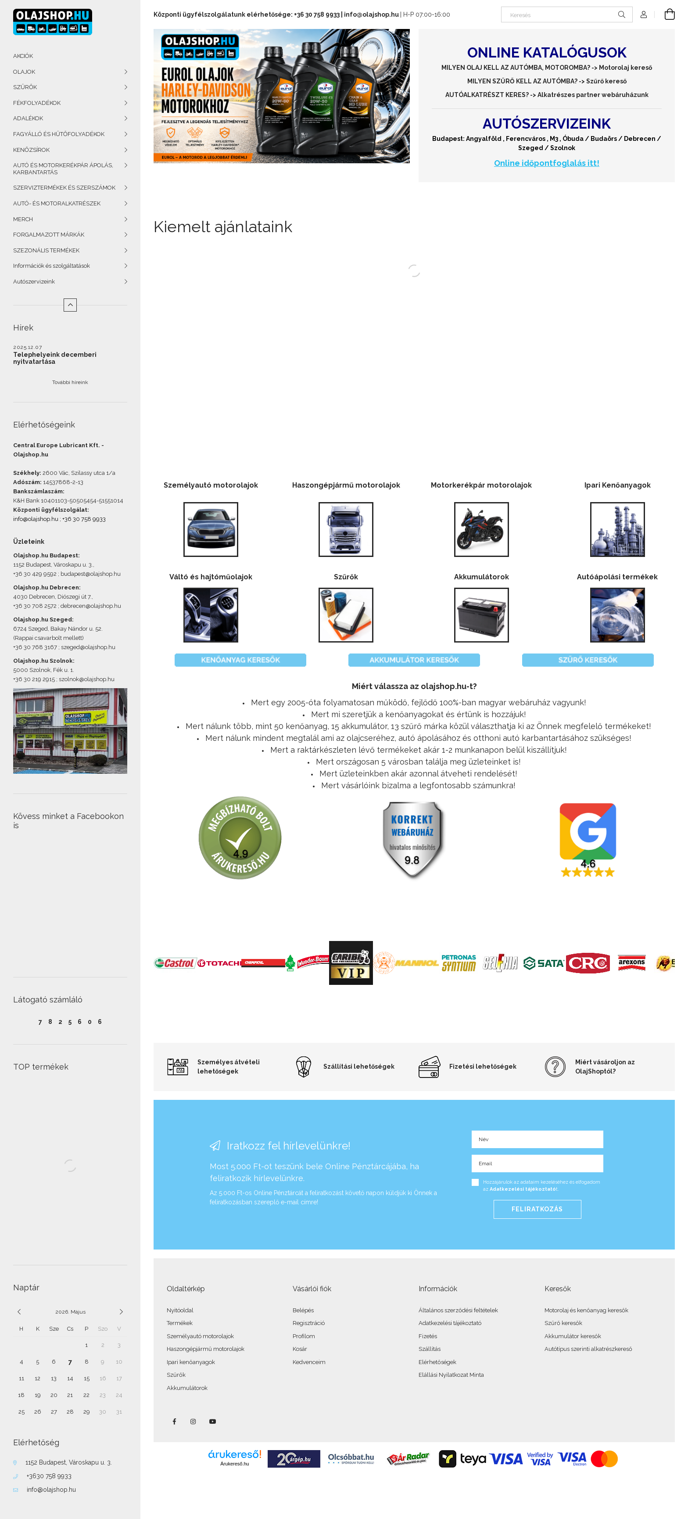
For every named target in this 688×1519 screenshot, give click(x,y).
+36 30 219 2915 (34, 679)
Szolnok (562, 147)
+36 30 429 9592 (35, 574)
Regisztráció (309, 1323)
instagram (193, 1421)
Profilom (304, 1336)
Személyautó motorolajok (200, 1336)
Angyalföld (484, 138)
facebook (174, 1421)
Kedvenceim (309, 1362)
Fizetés (428, 1336)
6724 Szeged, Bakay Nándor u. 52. (58, 628)
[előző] (19, 1312)
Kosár (300, 1349)
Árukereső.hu (234, 1463)
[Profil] (644, 14)
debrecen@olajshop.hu (91, 606)
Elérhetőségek (437, 1362)
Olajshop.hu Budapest (45, 555)
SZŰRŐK (25, 87)
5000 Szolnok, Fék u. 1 (43, 670)
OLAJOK (24, 71)
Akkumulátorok (187, 1388)
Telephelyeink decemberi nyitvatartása (55, 358)
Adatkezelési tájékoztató (450, 1323)
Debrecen (640, 138)
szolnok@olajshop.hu (87, 679)
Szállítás (430, 1349)
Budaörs (604, 138)
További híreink (70, 382)
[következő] (121, 1312)
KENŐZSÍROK (31, 150)
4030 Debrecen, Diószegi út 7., (53, 596)
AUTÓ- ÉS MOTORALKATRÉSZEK (56, 203)
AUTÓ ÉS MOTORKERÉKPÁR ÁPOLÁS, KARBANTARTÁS (63, 169)
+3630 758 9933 (49, 1475)
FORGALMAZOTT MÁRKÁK (48, 234)
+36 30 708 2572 (35, 606)
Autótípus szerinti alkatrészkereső (588, 1349)
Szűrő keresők (563, 1323)
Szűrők (176, 1375)
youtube (212, 1421)
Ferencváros (525, 138)
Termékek (180, 1323)
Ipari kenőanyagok (191, 1362)
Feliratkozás (537, 1209)
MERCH (23, 219)
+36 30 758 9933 (84, 519)
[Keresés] (567, 14)
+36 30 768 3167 (35, 647)
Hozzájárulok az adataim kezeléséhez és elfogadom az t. (541, 1185)
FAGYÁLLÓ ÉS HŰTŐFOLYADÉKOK (58, 134)
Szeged (530, 147)
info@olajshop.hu (35, 519)
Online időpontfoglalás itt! (546, 163)
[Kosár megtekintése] (665, 14)
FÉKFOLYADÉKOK (37, 103)
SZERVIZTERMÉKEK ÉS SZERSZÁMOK (64, 187)
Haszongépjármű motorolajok (205, 1349)
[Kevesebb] (70, 305)
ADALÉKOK (28, 118)
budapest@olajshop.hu (91, 574)
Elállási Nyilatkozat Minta (451, 1375)
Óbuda (573, 138)
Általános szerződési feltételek (458, 1310)
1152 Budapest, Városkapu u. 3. (53, 564)
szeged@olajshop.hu (88, 647)
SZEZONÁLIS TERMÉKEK (46, 250)
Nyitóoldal (180, 1310)
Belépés (303, 1310)
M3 (554, 138)
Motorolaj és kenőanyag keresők (586, 1310)
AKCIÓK (23, 56)
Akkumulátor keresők (573, 1336)
